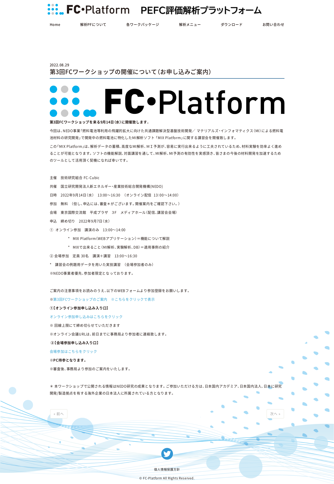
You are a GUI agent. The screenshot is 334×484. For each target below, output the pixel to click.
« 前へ (59, 414)
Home (55, 24)
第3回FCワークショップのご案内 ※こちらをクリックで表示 (104, 299)
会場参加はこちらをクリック (73, 351)
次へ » (275, 414)
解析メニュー (190, 24)
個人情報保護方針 (167, 469)
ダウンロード (232, 24)
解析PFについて (93, 24)
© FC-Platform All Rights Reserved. (166, 478)
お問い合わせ (273, 24)
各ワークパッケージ (142, 24)
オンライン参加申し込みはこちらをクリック (86, 316)
